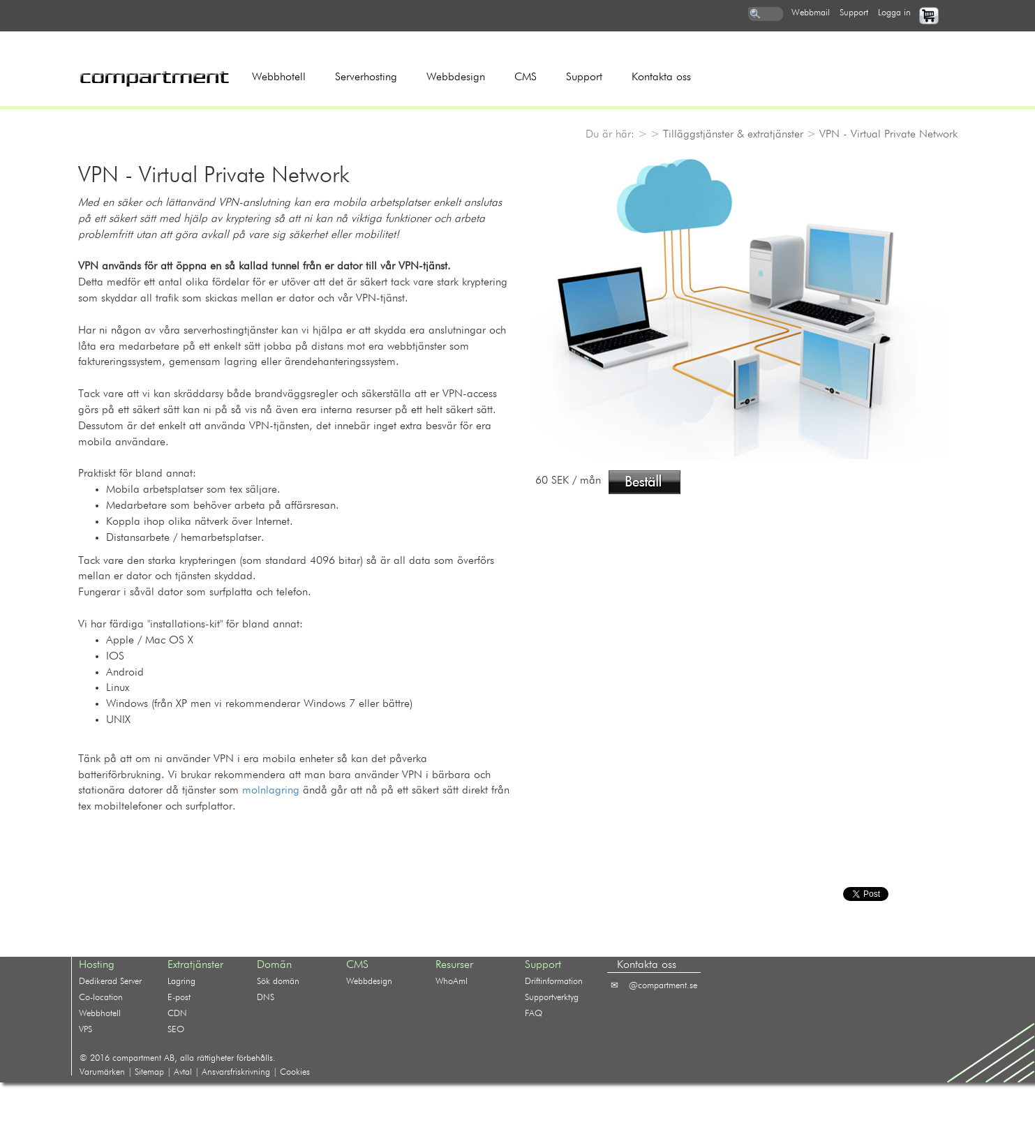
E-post (179, 997)
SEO (175, 1029)
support (854, 12)
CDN (177, 1013)
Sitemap (149, 1072)
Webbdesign (455, 77)
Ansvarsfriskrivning (236, 1072)
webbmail (810, 12)
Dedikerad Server (110, 981)
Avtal (183, 1072)
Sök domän (278, 981)
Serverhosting (366, 77)
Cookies (295, 1072)
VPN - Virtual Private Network (888, 134)
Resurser (454, 965)
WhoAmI (451, 981)
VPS (85, 1029)
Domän (274, 965)
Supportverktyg (552, 997)
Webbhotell (279, 77)
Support (584, 77)
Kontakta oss (661, 77)
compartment (136, 1058)
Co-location (101, 997)
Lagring (181, 981)
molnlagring (270, 790)
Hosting (96, 965)
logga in (894, 12)
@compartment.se (663, 985)
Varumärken (102, 1072)
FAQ (533, 1013)
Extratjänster (195, 965)
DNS (265, 997)
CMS (525, 77)
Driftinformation (554, 981)
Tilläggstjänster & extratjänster (733, 134)
